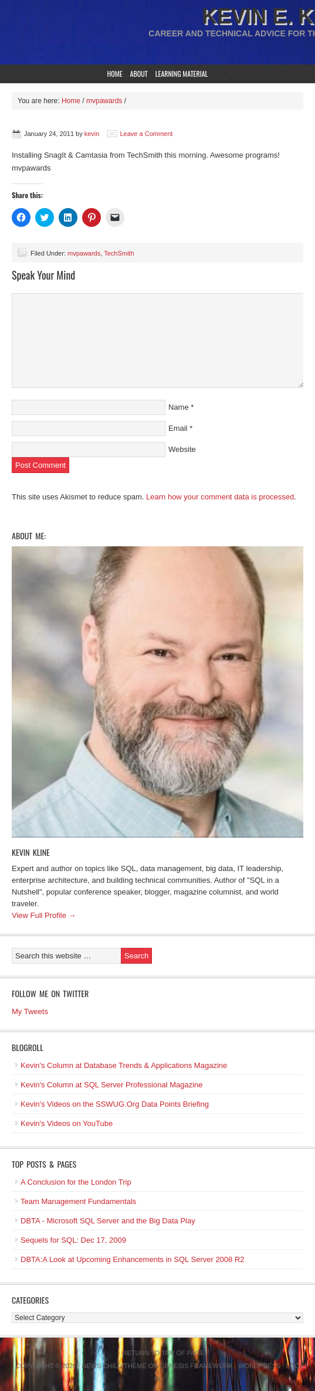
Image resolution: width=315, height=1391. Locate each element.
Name (178, 407)
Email (178, 428)
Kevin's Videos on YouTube (67, 1123)
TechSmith (119, 253)
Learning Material (181, 74)
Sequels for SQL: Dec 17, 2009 (73, 1240)
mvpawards (83, 253)
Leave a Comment (146, 133)
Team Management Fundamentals (78, 1201)
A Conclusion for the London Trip (76, 1182)
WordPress (259, 1365)
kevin (92, 133)
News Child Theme (114, 1365)
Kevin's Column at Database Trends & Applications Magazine (124, 1065)
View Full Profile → (44, 915)
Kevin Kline (31, 852)
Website (182, 449)
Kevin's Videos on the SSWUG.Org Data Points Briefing (115, 1104)
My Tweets (30, 1011)
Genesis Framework (196, 1365)
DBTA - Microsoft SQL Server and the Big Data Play (108, 1220)
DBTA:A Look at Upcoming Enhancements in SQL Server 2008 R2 (133, 1259)
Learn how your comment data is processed (220, 496)
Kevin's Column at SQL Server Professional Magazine (112, 1084)
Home (115, 74)
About (139, 74)
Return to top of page (164, 1352)
